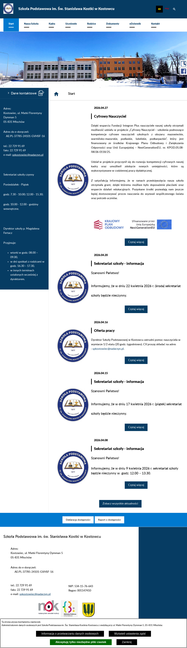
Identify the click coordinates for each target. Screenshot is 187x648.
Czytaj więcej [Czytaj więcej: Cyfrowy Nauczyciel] (136, 242)
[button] (159, 9)
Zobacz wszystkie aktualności (120, 503)
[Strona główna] (56, 94)
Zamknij (127, 642)
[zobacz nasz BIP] (166, 9)
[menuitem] (11, 24)
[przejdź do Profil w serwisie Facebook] (183, 71)
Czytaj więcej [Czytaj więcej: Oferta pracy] (136, 360)
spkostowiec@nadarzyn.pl (27, 155)
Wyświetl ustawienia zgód (129, 633)
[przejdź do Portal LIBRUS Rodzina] (183, 63)
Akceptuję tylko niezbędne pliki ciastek (80, 642)
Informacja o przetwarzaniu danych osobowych (70, 633)
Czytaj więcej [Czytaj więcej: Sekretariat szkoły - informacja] (136, 309)
